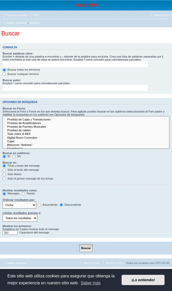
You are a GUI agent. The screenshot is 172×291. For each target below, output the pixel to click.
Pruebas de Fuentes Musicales (86, 127)
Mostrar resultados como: (20, 190)
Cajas (86, 141)
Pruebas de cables (86, 130)
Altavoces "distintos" (86, 145)
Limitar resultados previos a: (22, 212)
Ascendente (48, 204)
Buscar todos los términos (21, 69)
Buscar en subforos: (16, 153)
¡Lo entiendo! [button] (143, 280)
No (16, 156)
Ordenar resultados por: (19, 199)
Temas (28, 193)
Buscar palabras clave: (18, 53)
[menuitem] (34, 15)
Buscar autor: (12, 80)
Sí (6, 156)
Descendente (70, 204)
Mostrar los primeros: (17, 226)
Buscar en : (10, 162)
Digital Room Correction (86, 138)
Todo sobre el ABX (86, 134)
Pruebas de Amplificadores (86, 123)
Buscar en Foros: (14, 108)
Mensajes (11, 193)
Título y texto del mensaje (21, 165)
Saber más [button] (91, 283)
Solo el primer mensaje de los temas (28, 178)
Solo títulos (12, 174)
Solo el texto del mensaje (21, 169)
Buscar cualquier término (21, 74)
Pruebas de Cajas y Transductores (86, 119)
